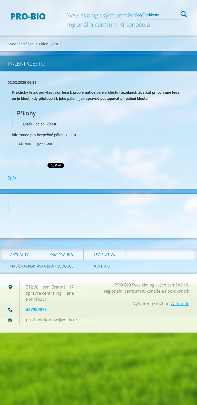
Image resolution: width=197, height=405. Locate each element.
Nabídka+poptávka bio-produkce (41, 266)
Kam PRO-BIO (61, 254)
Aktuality (19, 254)
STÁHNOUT (22, 144)
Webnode (180, 303)
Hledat (184, 14)
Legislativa (104, 254)
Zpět (12, 178)
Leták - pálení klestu (40, 124)
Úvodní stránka (21, 43)
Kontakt (102, 266)
